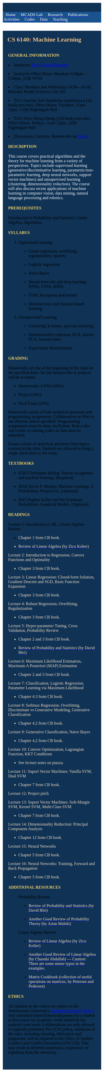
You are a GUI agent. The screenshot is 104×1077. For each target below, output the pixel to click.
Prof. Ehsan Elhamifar (50, 65)
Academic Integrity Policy (72, 1011)
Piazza (83, 136)
